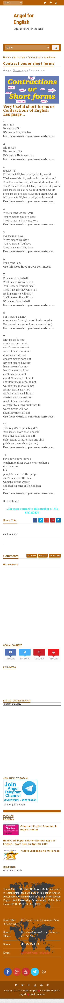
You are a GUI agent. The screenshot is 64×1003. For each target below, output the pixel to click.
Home (6, 58)
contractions (18, 58)
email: (6, 957)
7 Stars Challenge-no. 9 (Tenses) (40, 855)
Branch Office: (7, 939)
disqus (43, 560)
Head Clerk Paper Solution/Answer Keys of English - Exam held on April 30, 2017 (29, 847)
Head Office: (9, 924)
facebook (54, 560)
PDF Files (8, 823)
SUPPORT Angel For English (35, 957)
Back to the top (38, 999)
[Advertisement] (32, 746)
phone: (7, 949)
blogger (32, 560)
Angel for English (31, 15)
